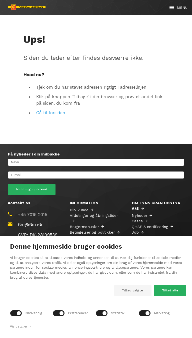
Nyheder (139, 215)
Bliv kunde (79, 210)
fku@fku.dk (30, 224)
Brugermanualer (84, 227)
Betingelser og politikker (92, 232)
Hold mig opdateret (32, 189)
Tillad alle (170, 290)
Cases (137, 221)
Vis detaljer (20, 326)
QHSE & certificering (150, 227)
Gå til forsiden (50, 112)
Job (135, 232)
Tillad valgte (132, 290)
